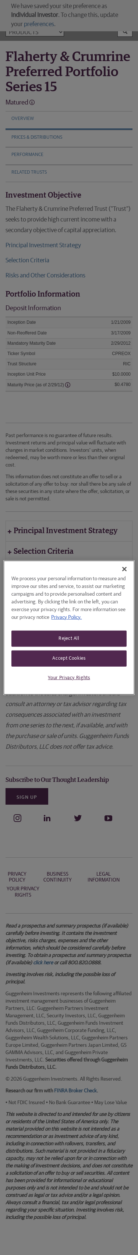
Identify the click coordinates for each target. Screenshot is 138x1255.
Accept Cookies (68, 658)
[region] (68, 627)
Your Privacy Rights (69, 678)
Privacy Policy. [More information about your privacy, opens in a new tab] (66, 617)
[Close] (124, 569)
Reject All (69, 638)
